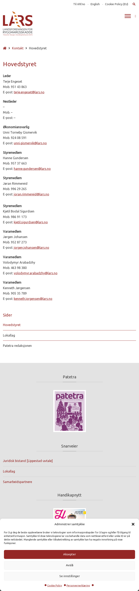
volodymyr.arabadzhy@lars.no (35, 273)
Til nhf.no (79, 4)
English (95, 4)
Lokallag (9, 335)
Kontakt (17, 48)
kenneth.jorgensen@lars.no (33, 298)
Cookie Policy (54, 585)
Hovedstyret (12, 325)
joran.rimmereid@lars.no (31, 194)
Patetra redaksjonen (17, 345)
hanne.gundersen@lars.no (32, 168)
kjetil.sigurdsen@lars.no (31, 222)
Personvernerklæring (78, 585)
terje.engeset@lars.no (29, 92)
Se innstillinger (69, 576)
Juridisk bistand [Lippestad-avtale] (28, 461)
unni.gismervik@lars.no (30, 143)
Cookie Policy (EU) (116, 4)
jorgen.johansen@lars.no (31, 247)
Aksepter (69, 554)
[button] (133, 524)
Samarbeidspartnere (17, 482)
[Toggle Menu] (128, 16)
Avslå (69, 565)
